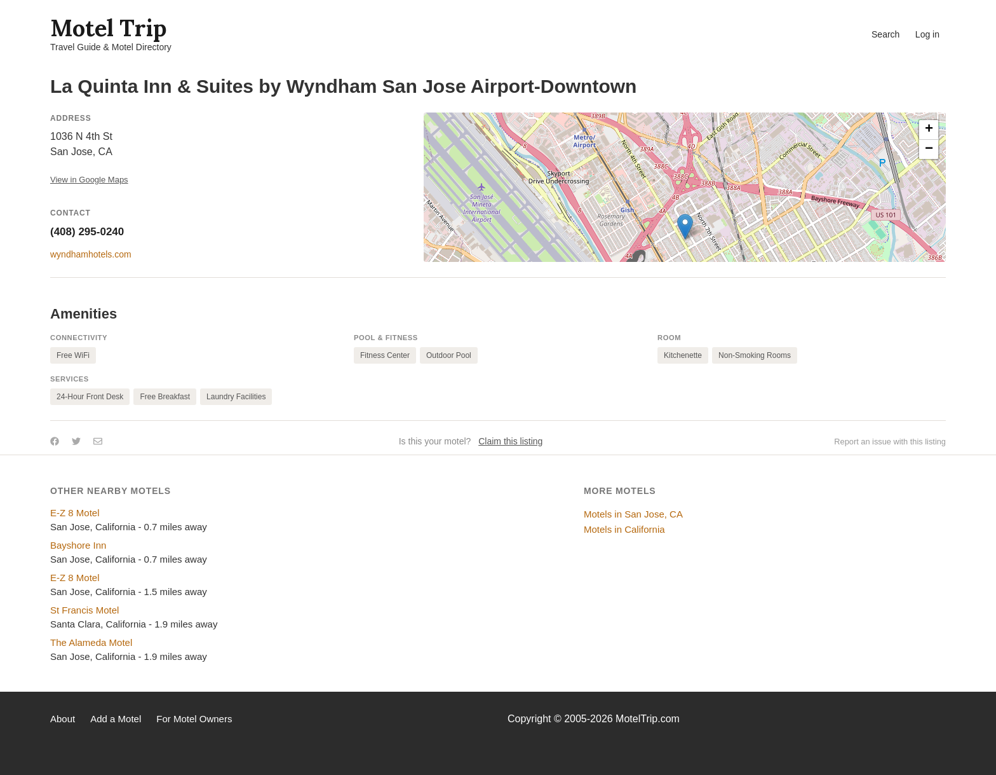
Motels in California (624, 529)
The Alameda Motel (91, 642)
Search (885, 34)
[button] (685, 227)
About (62, 718)
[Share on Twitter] (76, 441)
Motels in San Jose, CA (633, 514)
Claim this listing (510, 441)
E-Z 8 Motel (75, 512)
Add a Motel (115, 718)
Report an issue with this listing (890, 441)
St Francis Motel (84, 610)
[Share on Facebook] (54, 441)
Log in (927, 34)
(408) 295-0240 (87, 232)
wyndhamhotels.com (90, 254)
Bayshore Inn (78, 545)
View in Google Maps (89, 179)
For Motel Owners (194, 718)
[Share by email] (97, 441)
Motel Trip (108, 28)
